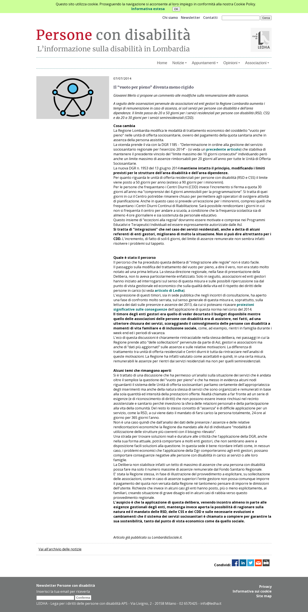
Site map (264, 596)
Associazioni (257, 63)
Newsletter (190, 17)
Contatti (210, 17)
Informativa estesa (148, 8)
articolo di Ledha (169, 290)
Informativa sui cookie (252, 591)
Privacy (265, 586)
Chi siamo (170, 17)
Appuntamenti (205, 63)
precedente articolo (223, 149)
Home (162, 63)
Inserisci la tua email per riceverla (63, 591)
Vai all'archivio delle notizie (59, 549)
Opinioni (231, 63)
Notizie (179, 63)
